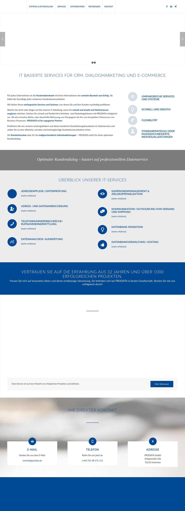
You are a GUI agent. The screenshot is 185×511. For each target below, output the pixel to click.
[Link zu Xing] (175, 6)
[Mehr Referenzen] (161, 384)
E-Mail (32, 449)
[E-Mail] (32, 441)
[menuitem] (41, 6)
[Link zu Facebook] (167, 6)
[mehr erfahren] (28, 195)
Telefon (92, 449)
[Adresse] (153, 441)
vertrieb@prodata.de (32, 460)
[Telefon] (92, 441)
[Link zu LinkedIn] (171, 6)
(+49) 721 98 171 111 (92, 460)
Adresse (152, 449)
